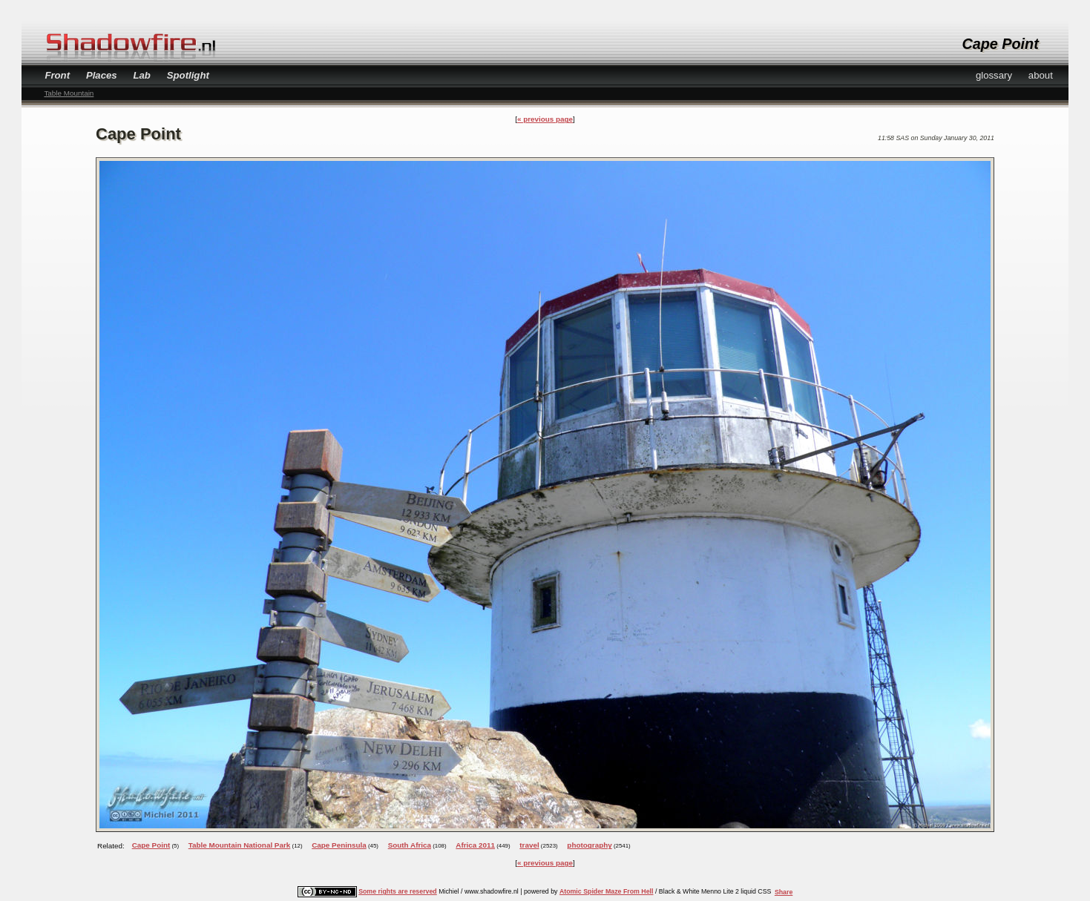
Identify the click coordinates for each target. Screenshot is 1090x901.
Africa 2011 (475, 845)
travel (529, 845)
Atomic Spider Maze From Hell (606, 891)
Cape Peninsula (339, 845)
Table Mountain (68, 93)
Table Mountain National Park (239, 845)
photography (589, 845)
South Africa (409, 845)
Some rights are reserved (397, 891)
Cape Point (151, 845)
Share (783, 892)
